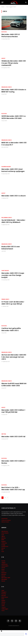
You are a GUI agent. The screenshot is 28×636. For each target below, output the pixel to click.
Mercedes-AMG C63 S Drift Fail (13, 436)
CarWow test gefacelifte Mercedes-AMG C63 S (11, 329)
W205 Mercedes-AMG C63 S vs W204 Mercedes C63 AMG (13, 117)
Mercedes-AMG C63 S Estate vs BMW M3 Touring (13, 91)
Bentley (3, 538)
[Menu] (2, 2)
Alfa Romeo (4, 531)
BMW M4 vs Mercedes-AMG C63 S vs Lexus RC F (13, 144)
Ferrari (3, 548)
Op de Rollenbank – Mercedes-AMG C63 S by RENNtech (13, 221)
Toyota (3, 607)
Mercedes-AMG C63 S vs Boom (13, 196)
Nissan (3, 581)
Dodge (3, 545)
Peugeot (3, 592)
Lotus (2, 571)
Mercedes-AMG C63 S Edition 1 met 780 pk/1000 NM (13, 411)
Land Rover (4, 564)
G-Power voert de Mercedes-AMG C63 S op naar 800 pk (12, 303)
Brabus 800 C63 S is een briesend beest (10, 248)
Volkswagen (4, 609)
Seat (2, 599)
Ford (2, 551)
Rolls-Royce (4, 597)
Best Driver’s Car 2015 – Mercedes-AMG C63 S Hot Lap (13, 488)
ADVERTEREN (4, 518)
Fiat (2, 550)
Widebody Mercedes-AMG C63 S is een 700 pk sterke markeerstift (13, 63)
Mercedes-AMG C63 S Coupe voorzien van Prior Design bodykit (12, 275)
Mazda (3, 576)
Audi (2, 534)
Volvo (3, 610)
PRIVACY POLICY (5, 522)
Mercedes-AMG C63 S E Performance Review (10, 35)
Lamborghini (4, 566)
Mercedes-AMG (5, 577)
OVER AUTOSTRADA (6, 520)
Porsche (3, 594)
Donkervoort (4, 546)
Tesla (2, 605)
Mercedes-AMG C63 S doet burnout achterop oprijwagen (13, 170)
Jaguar (3, 562)
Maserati (3, 572)
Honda (3, 561)
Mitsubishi (4, 579)
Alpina (3, 536)
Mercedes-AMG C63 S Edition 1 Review (13, 462)
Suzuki (3, 604)
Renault (3, 595)
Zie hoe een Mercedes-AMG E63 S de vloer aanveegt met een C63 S (13, 357)
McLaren (3, 574)
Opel (2, 590)
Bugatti (3, 541)
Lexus (2, 569)
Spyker (3, 600)
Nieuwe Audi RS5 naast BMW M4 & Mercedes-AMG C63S (13, 384)
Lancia (3, 567)
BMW (2, 539)
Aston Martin (4, 533)
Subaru (3, 602)
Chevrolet (4, 543)
